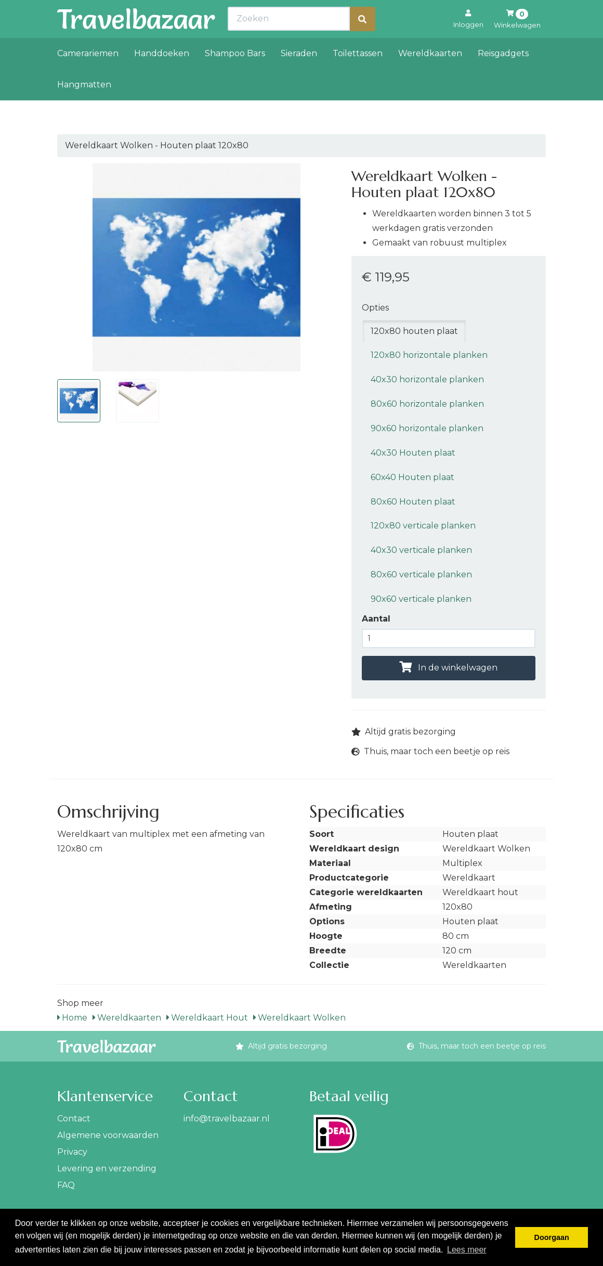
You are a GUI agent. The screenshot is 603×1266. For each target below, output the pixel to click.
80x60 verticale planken (421, 574)
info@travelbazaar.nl (226, 1118)
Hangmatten (84, 107)
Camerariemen (88, 76)
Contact (73, 1118)
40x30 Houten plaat (413, 453)
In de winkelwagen (448, 668)
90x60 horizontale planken (427, 428)
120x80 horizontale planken (429, 355)
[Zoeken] (362, 42)
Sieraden (299, 76)
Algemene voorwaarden (108, 1135)
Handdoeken (161, 76)
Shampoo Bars (235, 76)
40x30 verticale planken (421, 550)
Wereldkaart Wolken (299, 1018)
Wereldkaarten (430, 76)
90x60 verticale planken (421, 599)
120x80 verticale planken (423, 526)
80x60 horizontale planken (427, 404)
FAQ (66, 1185)
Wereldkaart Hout (207, 1018)
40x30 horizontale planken (427, 379)
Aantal (376, 619)
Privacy (72, 1152)
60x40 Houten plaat (412, 477)
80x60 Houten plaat (413, 502)
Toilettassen (358, 76)
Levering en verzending (106, 1168)
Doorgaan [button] (551, 1237)
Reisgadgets (503, 76)
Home (72, 1018)
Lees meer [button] (467, 1249)
